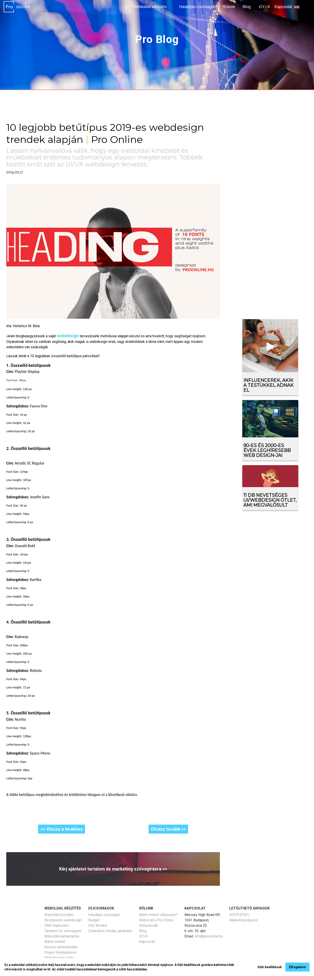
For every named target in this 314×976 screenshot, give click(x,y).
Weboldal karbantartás (61, 936)
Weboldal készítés (59, 915)
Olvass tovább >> (168, 829)
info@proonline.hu (209, 936)
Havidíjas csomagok (197, 6)
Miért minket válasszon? (158, 915)
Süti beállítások (270, 967)
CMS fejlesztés (56, 925)
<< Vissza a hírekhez (61, 829)
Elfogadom (297, 967)
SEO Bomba (97, 925)
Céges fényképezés (60, 952)
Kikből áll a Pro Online (156, 920)
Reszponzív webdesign (63, 920)
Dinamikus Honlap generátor (110, 931)
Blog (247, 6)
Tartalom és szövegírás (62, 931)
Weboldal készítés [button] (150, 6)
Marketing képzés (243, 920)
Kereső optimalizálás (61, 947)
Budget (94, 920)
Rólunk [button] (228, 6)
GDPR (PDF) (239, 915)
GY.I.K (264, 6)
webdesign (68, 335)
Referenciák (148, 925)
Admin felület (54, 941)
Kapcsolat (283, 6)
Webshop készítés (59, 958)
